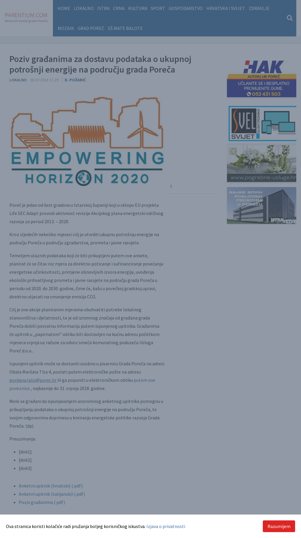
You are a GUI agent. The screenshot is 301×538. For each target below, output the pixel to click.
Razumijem (278, 526)
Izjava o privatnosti (165, 526)
